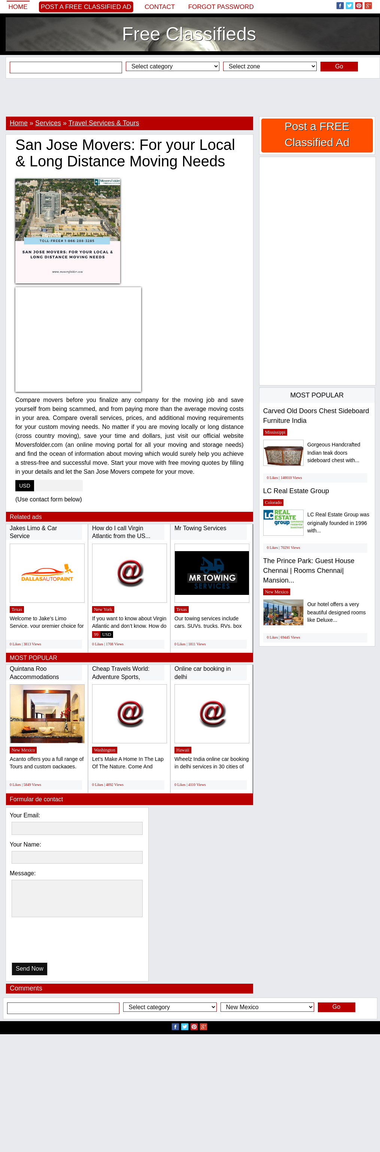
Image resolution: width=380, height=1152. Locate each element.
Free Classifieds (189, 34)
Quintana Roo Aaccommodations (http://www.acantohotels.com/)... (53, 677)
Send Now (29, 968)
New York (103, 609)
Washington (104, 750)
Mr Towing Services (200, 528)
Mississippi (275, 432)
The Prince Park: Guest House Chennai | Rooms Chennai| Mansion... (309, 570)
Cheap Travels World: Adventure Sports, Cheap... (121, 677)
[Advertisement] (190, 97)
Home (18, 6)
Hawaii (182, 750)
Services (48, 123)
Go (339, 66)
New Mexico (23, 750)
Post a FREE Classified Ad (86, 6)
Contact (160, 6)
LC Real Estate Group (296, 491)
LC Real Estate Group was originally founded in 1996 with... (338, 523)
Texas (17, 609)
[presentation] (50, 941)
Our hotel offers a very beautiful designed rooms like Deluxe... (336, 612)
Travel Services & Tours (104, 123)
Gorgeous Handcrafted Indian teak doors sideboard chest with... (334, 453)
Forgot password (221, 6)
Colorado (273, 502)
